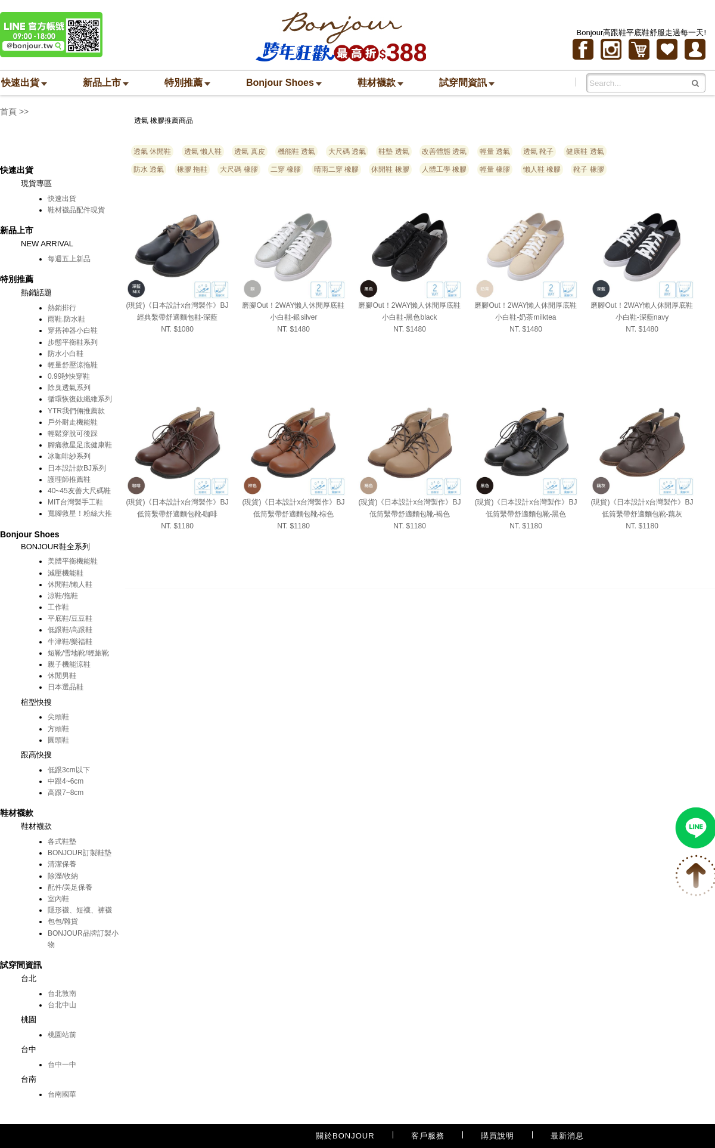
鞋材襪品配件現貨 (76, 210)
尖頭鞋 (58, 717)
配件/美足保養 (70, 887)
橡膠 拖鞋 (192, 169)
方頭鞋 (58, 729)
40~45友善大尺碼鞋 (79, 491)
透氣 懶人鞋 (203, 151)
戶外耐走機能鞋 (73, 422)
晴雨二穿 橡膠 (336, 169)
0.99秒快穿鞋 (69, 376)
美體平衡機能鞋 (73, 561)
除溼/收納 (63, 876)
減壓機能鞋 (65, 573)
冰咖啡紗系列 (69, 456)
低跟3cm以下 (69, 770)
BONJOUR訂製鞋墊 (79, 853)
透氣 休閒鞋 (152, 151)
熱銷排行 (62, 308)
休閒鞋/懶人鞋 (70, 584)
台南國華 (62, 1094)
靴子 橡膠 (588, 169)
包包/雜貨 (63, 921)
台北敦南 (62, 993)
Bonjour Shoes (284, 83)
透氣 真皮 (249, 151)
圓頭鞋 (58, 740)
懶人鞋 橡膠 (542, 169)
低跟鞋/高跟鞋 (70, 630)
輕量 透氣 (495, 151)
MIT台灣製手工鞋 (75, 502)
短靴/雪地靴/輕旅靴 (78, 653)
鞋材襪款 (380, 83)
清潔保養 (62, 864)
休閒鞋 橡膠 (390, 169)
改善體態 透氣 (444, 151)
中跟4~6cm (65, 781)
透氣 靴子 (538, 151)
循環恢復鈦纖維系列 (80, 399)
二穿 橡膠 (286, 169)
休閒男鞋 (62, 676)
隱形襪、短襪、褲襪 (80, 910)
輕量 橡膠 (495, 169)
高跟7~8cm (65, 792)
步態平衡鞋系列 (73, 342)
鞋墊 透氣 (393, 151)
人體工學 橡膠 (444, 169)
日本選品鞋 (65, 687)
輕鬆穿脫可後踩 (73, 433)
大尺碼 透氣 (347, 151)
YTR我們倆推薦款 (76, 411)
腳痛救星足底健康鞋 (80, 445)
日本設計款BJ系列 (77, 468)
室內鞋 (58, 899)
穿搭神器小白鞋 (73, 330)
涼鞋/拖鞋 (63, 596)
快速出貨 (24, 83)
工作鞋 (58, 607)
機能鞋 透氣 (296, 151)
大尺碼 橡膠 (238, 169)
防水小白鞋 (65, 353)
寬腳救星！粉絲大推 (80, 513)
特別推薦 (187, 83)
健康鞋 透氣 (585, 151)
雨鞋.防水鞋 (66, 319)
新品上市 (106, 83)
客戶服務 (427, 1135)
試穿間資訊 (467, 83)
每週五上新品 (69, 259)
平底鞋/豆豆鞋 (70, 618)
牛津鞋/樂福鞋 (70, 642)
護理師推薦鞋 (69, 479)
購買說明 (497, 1135)
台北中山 (62, 1005)
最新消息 (567, 1135)
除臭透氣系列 (69, 387)
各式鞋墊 (62, 841)
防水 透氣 (148, 169)
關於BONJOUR (345, 1135)
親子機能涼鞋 (69, 664)
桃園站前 (62, 1035)
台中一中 (62, 1064)
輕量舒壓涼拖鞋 (73, 365)
